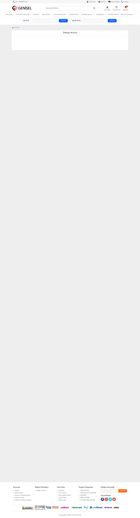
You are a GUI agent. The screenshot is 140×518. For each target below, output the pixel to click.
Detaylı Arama (40, 490)
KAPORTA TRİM (73, 14)
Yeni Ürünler (62, 493)
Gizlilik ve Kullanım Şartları (23, 500)
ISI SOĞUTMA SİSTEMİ (59, 14)
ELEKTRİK (35, 14)
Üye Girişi (90, 1)
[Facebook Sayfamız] (102, 498)
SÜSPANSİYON (100, 14)
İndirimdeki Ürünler (64, 495)
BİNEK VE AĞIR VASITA (127, 14)
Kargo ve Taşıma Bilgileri (23, 495)
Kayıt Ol (102, 1)
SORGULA (63, 20)
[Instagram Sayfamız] (106, 498)
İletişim (124, 1)
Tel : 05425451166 (20, 1)
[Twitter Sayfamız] (110, 498)
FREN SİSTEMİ (46, 14)
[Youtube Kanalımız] (114, 498)
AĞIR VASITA (9, 14)
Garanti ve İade (19, 497)
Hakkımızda (62, 500)
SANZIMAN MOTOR (87, 14)
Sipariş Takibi (114, 1)
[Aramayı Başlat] (94, 8)
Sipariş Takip (62, 497)
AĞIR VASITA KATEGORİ (22, 14)
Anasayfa (61, 490)
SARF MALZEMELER (113, 14)
